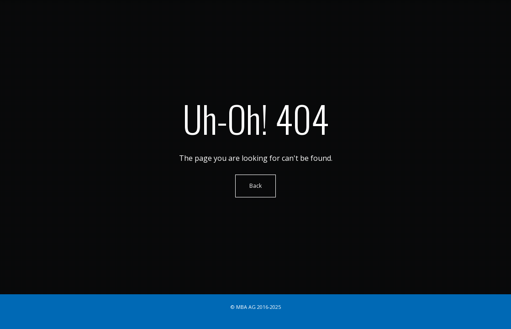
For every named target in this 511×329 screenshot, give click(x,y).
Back (255, 186)
